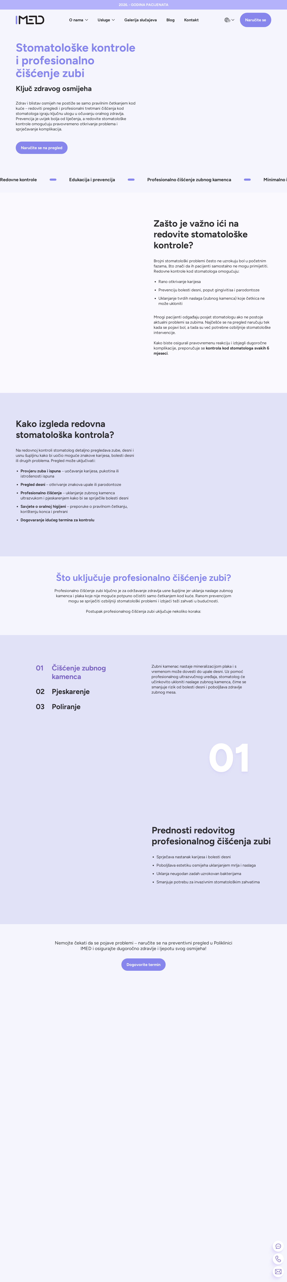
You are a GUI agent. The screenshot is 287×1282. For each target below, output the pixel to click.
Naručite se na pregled (41, 147)
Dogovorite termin (143, 964)
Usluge (106, 20)
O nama (78, 20)
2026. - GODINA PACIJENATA (143, 5)
